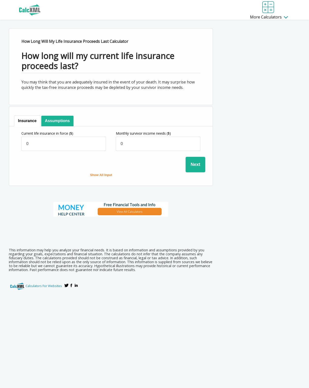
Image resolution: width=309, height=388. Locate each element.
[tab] (27, 121)
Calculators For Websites (44, 286)
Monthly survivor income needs (143, 133)
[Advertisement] (110, 231)
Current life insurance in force (47, 133)
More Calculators (269, 17)
